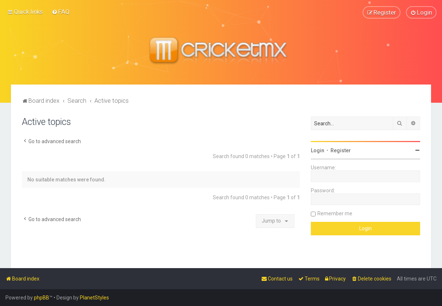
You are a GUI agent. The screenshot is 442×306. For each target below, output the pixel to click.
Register (340, 150)
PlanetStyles (94, 298)
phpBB (41, 298)
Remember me (334, 213)
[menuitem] (60, 11)
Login (317, 150)
